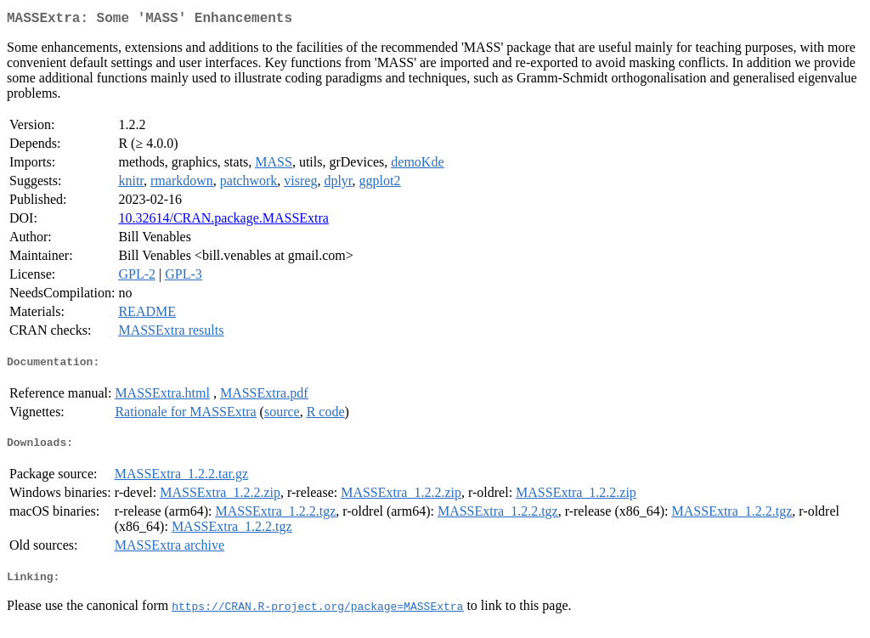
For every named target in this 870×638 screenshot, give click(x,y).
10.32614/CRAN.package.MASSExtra (223, 221)
